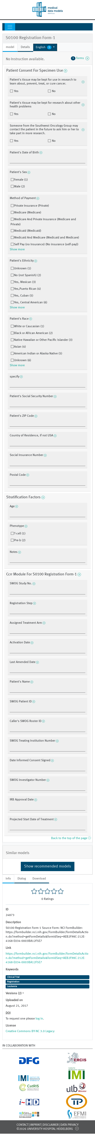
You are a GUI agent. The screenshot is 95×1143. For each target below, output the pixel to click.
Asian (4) (20, 346)
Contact (22, 1124)
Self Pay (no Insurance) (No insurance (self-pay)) (46, 244)
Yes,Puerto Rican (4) (27, 289)
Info (8, 878)
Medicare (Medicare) (27, 212)
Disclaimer (51, 1124)
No (53, 91)
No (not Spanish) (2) (27, 275)
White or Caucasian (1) (29, 326)
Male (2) (19, 186)
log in (39, 1018)
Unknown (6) (22, 360)
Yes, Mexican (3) (25, 282)
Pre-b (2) (19, 540)
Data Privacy (69, 1124)
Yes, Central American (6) (30, 302)
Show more (17, 249)
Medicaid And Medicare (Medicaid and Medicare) (46, 237)
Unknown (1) (22, 268)
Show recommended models (47, 866)
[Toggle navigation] (10, 26)
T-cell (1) (19, 533)
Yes (15, 91)
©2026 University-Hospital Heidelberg (45, 1129)
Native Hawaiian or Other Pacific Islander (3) (43, 340)
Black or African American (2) (33, 333)
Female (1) (21, 179)
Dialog (21, 878)
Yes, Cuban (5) (23, 295)
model (10, 47)
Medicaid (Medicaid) (27, 230)
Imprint (35, 1124)
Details (25, 47)
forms (80, 58)
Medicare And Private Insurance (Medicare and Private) (43, 222)
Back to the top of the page (71, 838)
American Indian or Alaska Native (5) (38, 353)
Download (39, 878)
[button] (45, 47)
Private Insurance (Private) (31, 205)
